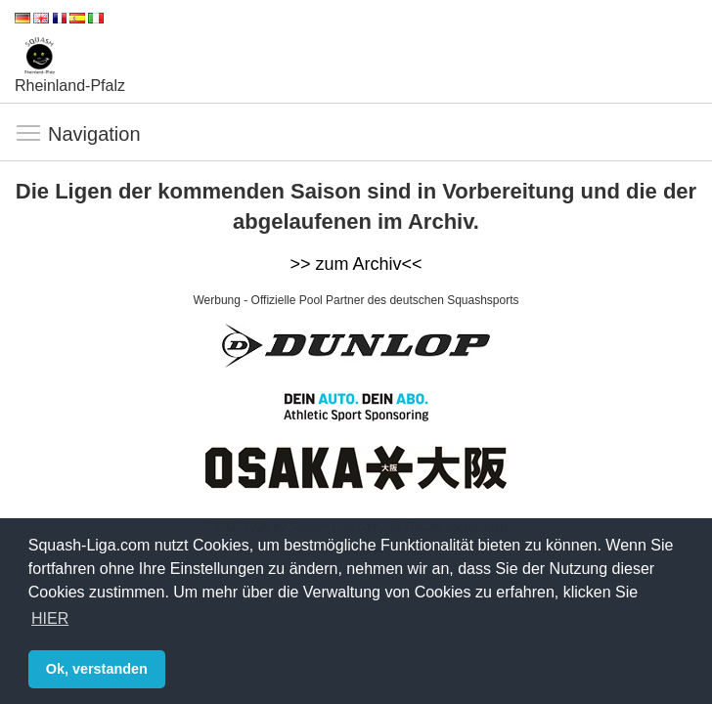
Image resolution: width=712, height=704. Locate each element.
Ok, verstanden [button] (97, 669)
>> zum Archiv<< (355, 264)
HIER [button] (49, 618)
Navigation (29, 134)
